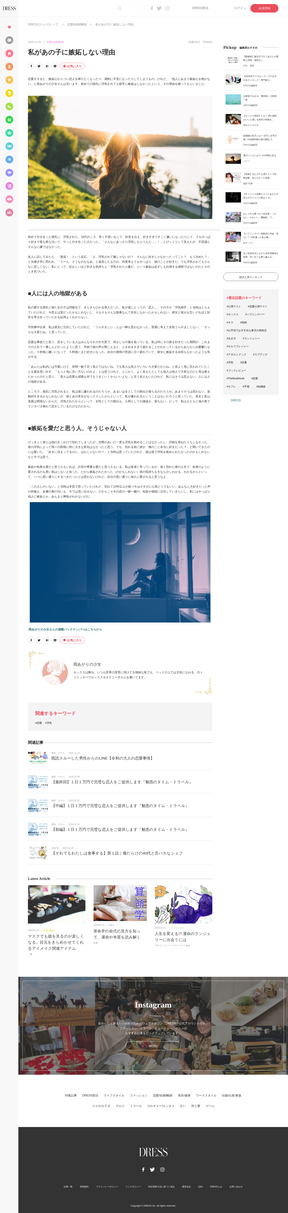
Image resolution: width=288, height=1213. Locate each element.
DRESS (236, 400)
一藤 (30, 954)
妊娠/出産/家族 (231, 1095)
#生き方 (231, 338)
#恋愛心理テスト (257, 306)
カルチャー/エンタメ (160, 1105)
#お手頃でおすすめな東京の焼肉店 (247, 330)
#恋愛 (38, 722)
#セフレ (231, 386)
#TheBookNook (235, 378)
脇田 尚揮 (248, 183)
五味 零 (55, 848)
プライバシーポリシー (107, 1186)
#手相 (246, 386)
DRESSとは (216, 1186)
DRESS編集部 (250, 85)
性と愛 (195, 1105)
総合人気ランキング (250, 277)
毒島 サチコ (58, 753)
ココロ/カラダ (101, 1105)
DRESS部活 (200, 8)
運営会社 (186, 1186)
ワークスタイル (206, 1095)
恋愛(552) (194, 42)
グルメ (120, 1105)
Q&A (200, 1186)
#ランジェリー (251, 338)
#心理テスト (234, 306)
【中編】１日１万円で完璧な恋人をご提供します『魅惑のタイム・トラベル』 (120, 806)
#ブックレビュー (236, 370)
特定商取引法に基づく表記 (161, 1186)
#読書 (243, 362)
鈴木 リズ (248, 243)
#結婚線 (261, 386)
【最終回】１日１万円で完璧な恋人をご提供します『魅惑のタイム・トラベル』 (122, 782)
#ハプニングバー (255, 314)
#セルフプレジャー (238, 346)
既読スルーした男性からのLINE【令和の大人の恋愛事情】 (102, 758)
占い (111, 925)
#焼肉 (243, 322)
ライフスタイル (114, 1095)
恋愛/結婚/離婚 (77, 24)
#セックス (232, 314)
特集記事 (71, 1095)
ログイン (240, 8)
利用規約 (84, 1186)
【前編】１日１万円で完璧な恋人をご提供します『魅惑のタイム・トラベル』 (120, 829)
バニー (246, 161)
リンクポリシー (133, 1186)
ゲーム (210, 1105)
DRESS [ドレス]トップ (43, 24)
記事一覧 (68, 1186)
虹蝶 (95, 943)
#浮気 (48, 722)
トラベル (136, 1105)
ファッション (177, 928)
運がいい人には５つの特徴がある (259, 155)
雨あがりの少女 (87, 664)
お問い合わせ (236, 1186)
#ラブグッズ (260, 354)
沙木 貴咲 (248, 65)
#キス (230, 322)
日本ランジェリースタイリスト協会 (172, 945)
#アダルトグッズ (236, 354)
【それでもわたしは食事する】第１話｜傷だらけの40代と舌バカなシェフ (117, 853)
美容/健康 (48, 930)
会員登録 (264, 8)
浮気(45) (207, 42)
